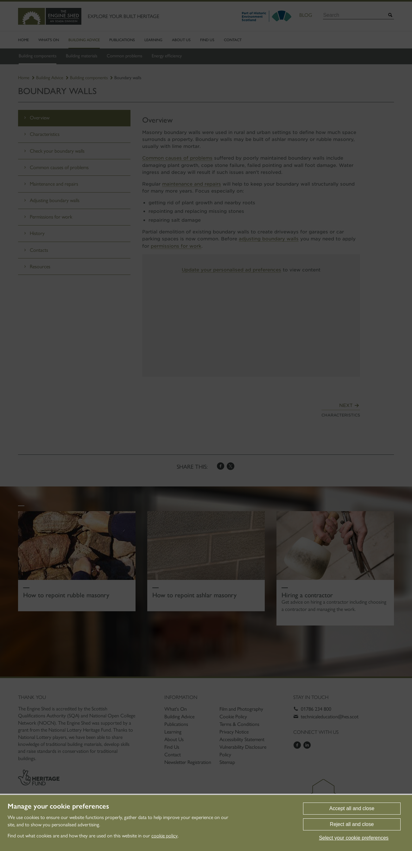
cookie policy (164, 836)
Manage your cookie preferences (58, 806)
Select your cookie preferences (354, 838)
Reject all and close (352, 824)
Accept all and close (351, 808)
